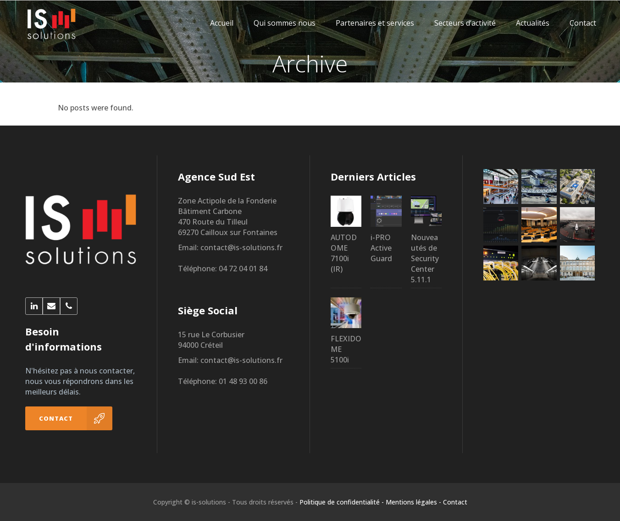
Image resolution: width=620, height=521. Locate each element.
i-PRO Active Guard (381, 247)
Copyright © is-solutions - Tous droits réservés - (225, 502)
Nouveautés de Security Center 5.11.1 (425, 258)
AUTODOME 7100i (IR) (344, 253)
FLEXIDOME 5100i (346, 349)
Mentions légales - (413, 502)
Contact (455, 502)
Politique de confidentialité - (341, 502)
